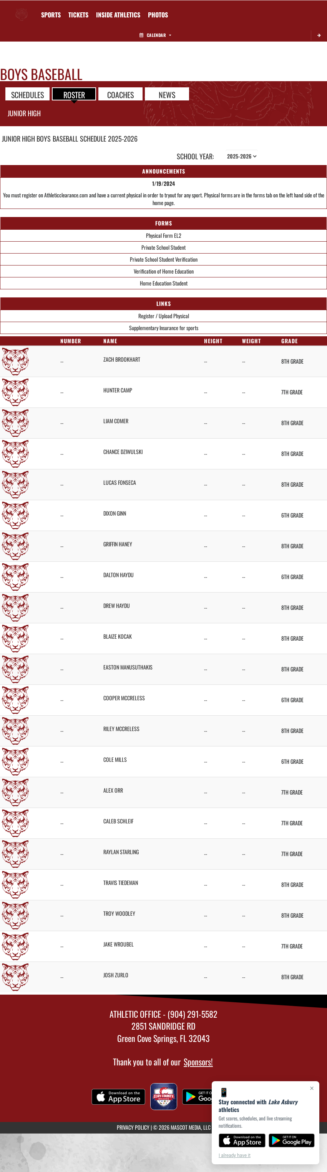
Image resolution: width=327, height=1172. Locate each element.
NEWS (167, 94)
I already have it (235, 1155)
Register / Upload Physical (163, 316)
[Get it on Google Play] (292, 1140)
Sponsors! (198, 1061)
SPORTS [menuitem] (51, 14)
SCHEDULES (27, 94)
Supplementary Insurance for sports (163, 328)
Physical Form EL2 (163, 235)
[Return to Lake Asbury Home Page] (21, 10)
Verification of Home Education (164, 271)
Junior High (24, 113)
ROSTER (74, 94)
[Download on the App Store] (242, 1140)
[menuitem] (78, 14)
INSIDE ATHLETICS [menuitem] (118, 14)
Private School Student (163, 247)
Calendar (155, 35)
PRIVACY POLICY (133, 1127)
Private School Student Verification (164, 259)
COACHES (120, 94)
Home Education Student (164, 283)
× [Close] (312, 1088)
